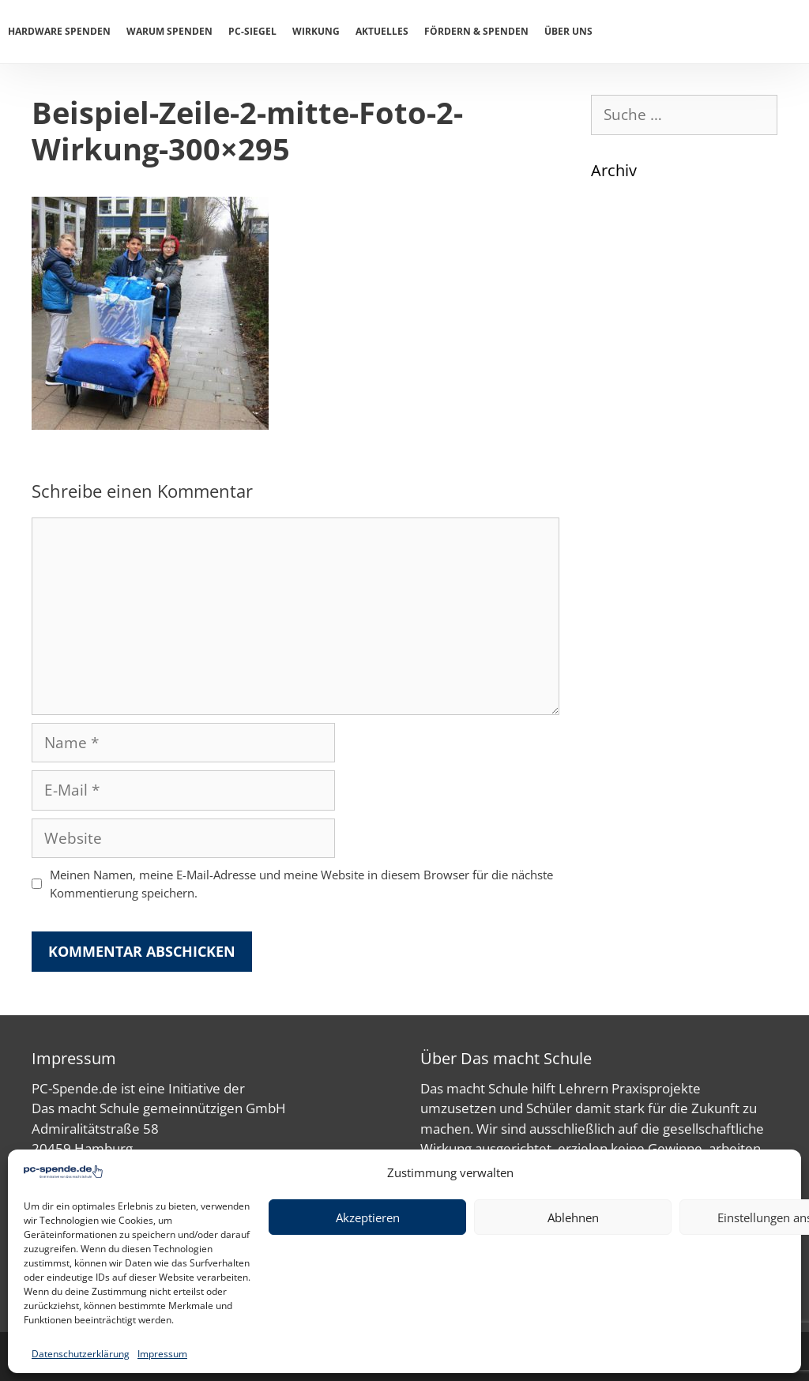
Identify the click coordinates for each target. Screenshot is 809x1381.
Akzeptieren (368, 1217)
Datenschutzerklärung (81, 1353)
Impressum (162, 1353)
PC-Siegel (252, 31)
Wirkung (316, 31)
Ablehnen (573, 1217)
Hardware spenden (59, 31)
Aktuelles (382, 31)
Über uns (568, 31)
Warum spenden (169, 31)
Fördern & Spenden (476, 31)
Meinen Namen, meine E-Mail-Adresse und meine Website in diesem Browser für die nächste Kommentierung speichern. (301, 884)
